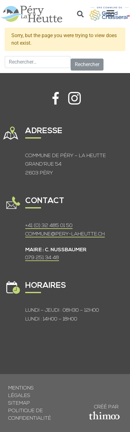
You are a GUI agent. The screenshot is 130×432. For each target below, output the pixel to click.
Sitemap (19, 403)
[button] (80, 14)
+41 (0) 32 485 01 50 (49, 225)
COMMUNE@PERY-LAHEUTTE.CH (65, 234)
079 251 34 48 (42, 257)
